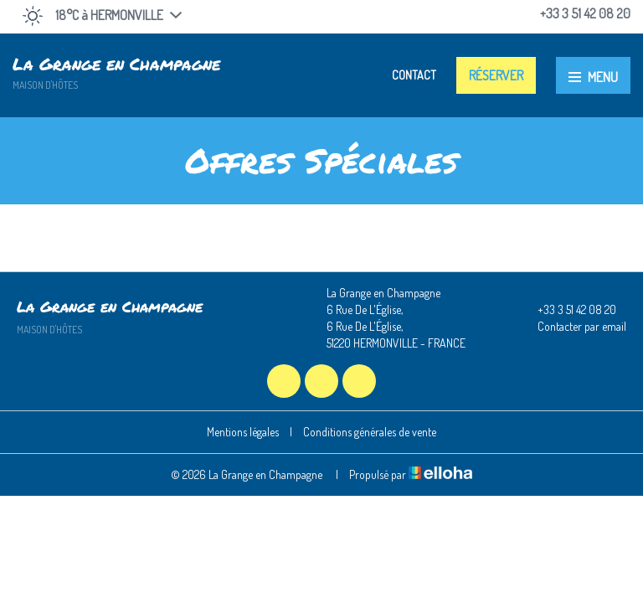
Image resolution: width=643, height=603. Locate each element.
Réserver (496, 75)
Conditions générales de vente (369, 432)
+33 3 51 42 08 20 (567, 309)
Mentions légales (243, 432)
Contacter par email (572, 326)
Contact (414, 75)
